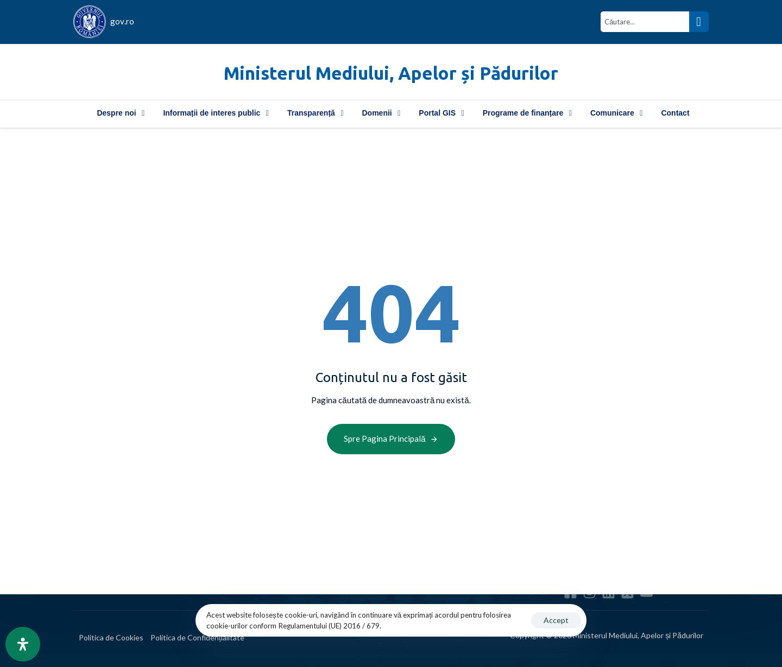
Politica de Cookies (111, 637)
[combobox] (645, 21)
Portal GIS (441, 113)
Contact (675, 113)
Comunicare (616, 113)
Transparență (315, 113)
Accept (556, 620)
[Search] (699, 21)
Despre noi (120, 113)
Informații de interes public (216, 113)
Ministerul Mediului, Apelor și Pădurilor (391, 73)
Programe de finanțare (527, 113)
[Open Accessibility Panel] (22, 644)
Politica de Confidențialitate (197, 637)
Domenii (381, 113)
